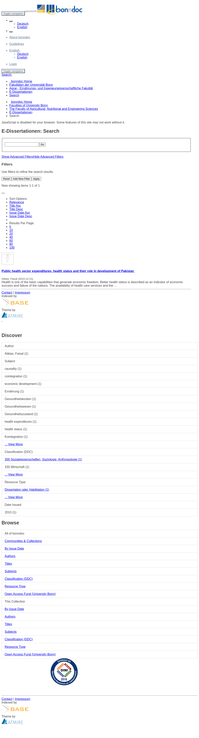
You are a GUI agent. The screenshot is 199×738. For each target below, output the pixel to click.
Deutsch (23, 23)
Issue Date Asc (19, 212)
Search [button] (7, 74)
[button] (10, 21)
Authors (10, 556)
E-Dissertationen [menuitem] (20, 91)
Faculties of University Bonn (28, 105)
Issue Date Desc (20, 216)
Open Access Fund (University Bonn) (30, 594)
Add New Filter (21, 178)
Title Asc (15, 205)
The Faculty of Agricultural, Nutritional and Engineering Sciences (53, 108)
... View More (14, 444)
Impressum (22, 292)
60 (11, 240)
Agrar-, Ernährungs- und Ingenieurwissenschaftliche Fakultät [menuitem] (51, 88)
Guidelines (16, 44)
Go (42, 144)
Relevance (16, 202)
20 (11, 233)
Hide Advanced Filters (48, 156)
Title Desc (16, 209)
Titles (8, 563)
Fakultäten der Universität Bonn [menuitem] (31, 84)
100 (12, 247)
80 (11, 244)
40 (11, 237)
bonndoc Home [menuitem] (20, 81)
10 (11, 230)
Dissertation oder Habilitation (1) (27, 489)
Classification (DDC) (19, 578)
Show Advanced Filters (17, 156)
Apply (36, 178)
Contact (7, 292)
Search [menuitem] (14, 95)
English (22, 27)
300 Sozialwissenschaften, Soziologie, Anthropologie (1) (43, 459)
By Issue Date (14, 548)
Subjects (11, 571)
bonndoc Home (21, 101)
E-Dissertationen (20, 112)
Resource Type (15, 586)
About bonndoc (19, 37)
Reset (6, 178)
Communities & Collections (23, 541)
